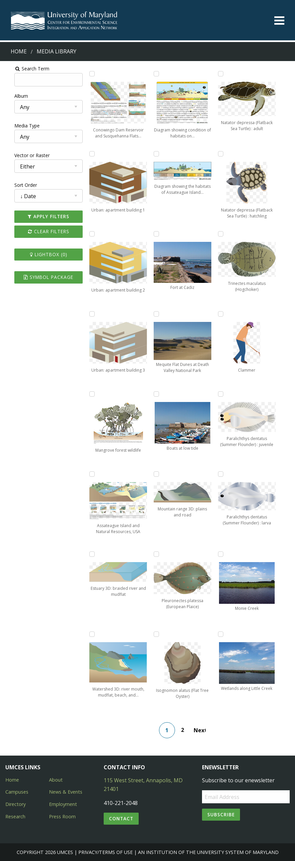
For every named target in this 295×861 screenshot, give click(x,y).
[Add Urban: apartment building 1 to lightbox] (87, 153)
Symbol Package (41, 277)
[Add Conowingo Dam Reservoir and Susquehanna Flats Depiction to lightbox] (87, 73)
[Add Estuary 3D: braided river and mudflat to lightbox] (87, 554)
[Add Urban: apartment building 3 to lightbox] (87, 314)
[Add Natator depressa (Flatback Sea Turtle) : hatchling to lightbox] (226, 153)
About (56, 780)
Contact (121, 818)
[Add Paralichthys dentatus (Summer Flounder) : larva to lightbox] (226, 474)
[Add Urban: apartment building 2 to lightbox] (87, 234)
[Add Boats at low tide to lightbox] (156, 394)
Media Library (56, 51)
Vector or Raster (22, 155)
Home (19, 51)
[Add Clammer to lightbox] (226, 314)
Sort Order (15, 185)
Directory (15, 804)
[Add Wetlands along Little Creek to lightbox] (226, 634)
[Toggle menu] (279, 20)
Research (15, 816)
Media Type (17, 125)
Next (202, 730)
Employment (63, 804)
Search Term (21, 68)
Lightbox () (41, 254)
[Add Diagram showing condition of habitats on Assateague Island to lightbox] (156, 73)
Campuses (16, 792)
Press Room (62, 816)
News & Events (65, 792)
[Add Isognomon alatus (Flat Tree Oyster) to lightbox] (156, 634)
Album (11, 96)
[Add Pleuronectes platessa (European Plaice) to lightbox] (156, 554)
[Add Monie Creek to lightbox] (226, 554)
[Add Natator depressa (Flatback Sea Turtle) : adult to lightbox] (226, 73)
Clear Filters (41, 231)
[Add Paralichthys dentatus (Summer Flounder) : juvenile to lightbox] (226, 394)
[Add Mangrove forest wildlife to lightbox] (87, 394)
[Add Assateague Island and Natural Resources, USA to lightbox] (87, 474)
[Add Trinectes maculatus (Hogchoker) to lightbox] (226, 234)
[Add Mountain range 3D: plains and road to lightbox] (156, 474)
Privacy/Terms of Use (105, 852)
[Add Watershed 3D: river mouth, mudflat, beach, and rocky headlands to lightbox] (87, 634)
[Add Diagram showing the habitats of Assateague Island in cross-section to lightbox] (156, 153)
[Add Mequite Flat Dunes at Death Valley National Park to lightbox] (156, 314)
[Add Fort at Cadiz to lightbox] (156, 234)
